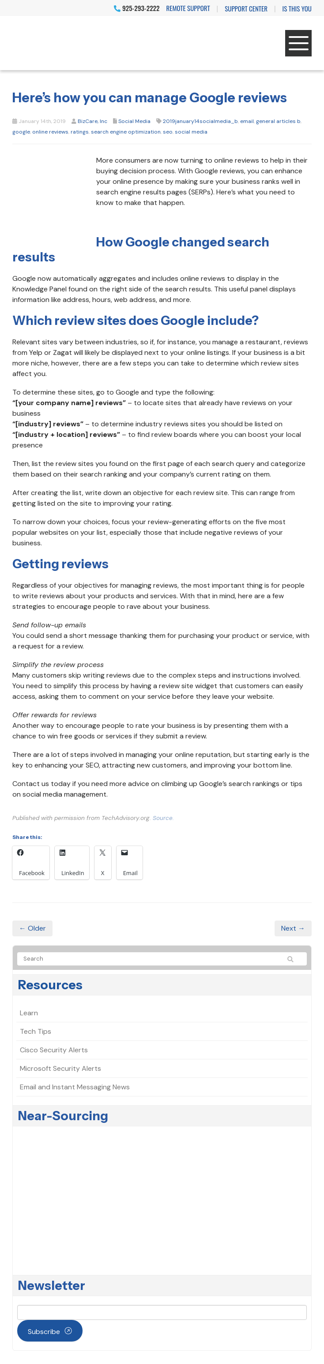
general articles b (278, 121)
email (247, 121)
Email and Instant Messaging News (75, 1087)
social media (191, 131)
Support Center (246, 8)
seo (168, 131)
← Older (32, 928)
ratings (80, 131)
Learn (29, 1012)
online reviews (50, 131)
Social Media (134, 121)
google (21, 131)
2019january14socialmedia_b (200, 121)
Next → (293, 928)
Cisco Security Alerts (54, 1050)
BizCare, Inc (92, 121)
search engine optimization (126, 131)
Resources (50, 984)
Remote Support (188, 8)
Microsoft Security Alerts (60, 1068)
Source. (163, 818)
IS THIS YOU (297, 8)
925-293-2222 (136, 8)
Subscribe (44, 1331)
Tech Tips (35, 1031)
